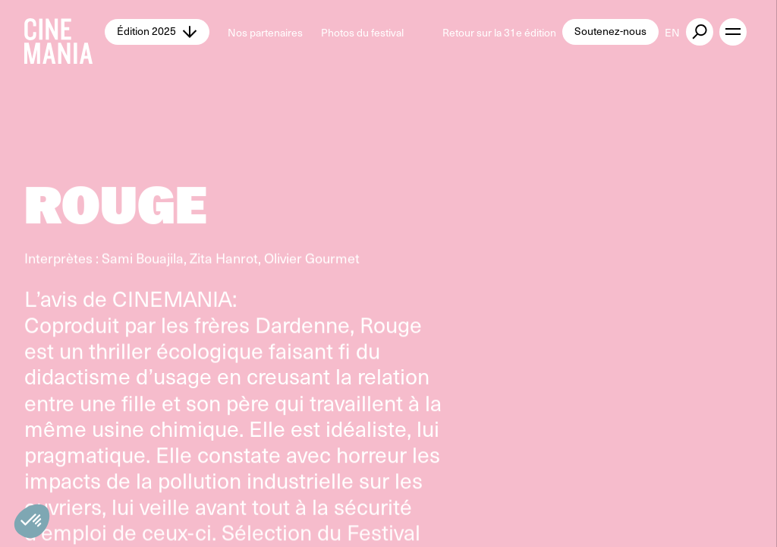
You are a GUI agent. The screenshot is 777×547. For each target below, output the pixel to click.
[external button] (699, 32)
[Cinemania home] (64, 32)
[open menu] (733, 32)
